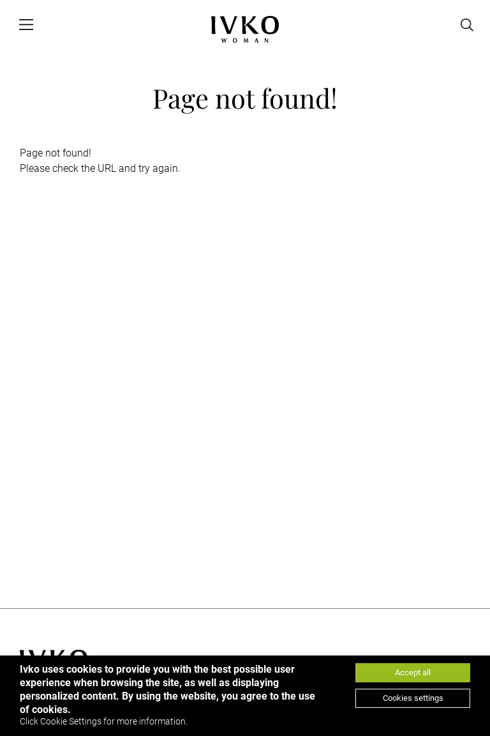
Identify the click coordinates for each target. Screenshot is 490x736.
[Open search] (467, 25)
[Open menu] (26, 25)
